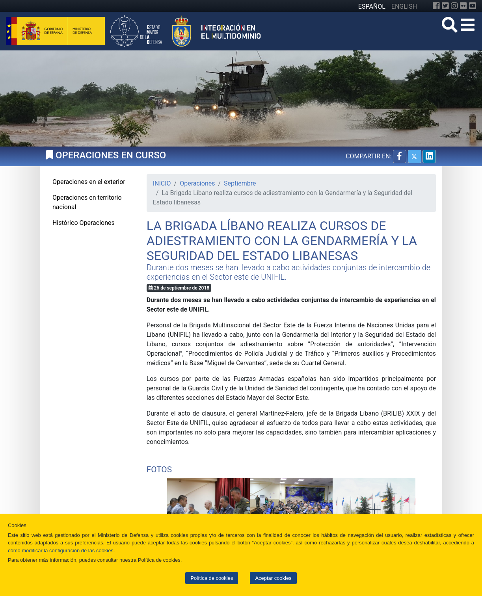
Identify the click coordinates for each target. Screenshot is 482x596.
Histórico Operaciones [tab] (83, 223)
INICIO (162, 183)
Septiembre (240, 183)
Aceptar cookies (273, 578)
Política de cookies (211, 578)
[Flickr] (463, 6)
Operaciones (197, 183)
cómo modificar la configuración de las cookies (61, 550)
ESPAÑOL (371, 6)
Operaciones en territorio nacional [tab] (87, 202)
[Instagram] (454, 6)
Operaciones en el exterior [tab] (88, 182)
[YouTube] (472, 6)
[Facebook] (436, 6)
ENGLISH (404, 6)
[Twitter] (445, 6)
